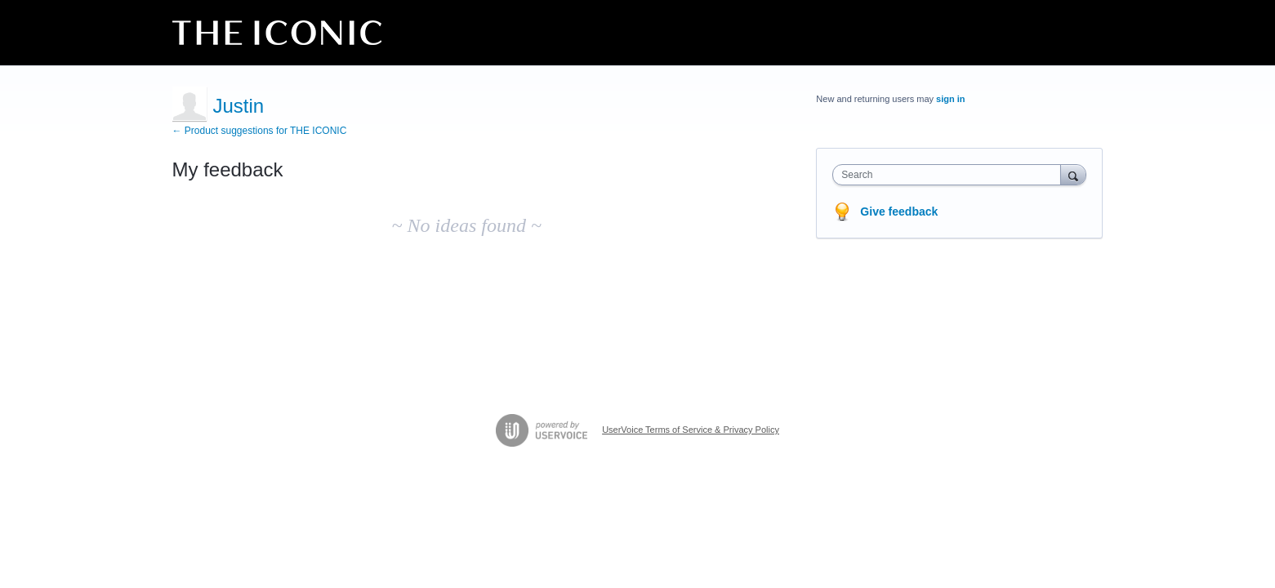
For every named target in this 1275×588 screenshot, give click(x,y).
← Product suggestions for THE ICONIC (259, 130)
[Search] (1073, 174)
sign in (950, 99)
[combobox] (950, 174)
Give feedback (899, 211)
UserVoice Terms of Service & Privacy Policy (690, 429)
